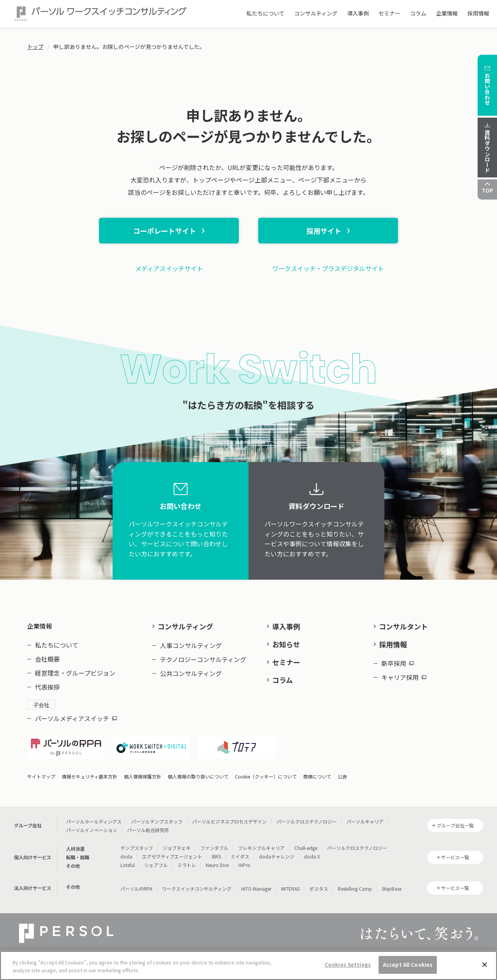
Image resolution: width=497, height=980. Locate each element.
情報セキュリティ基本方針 (89, 776)
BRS (216, 856)
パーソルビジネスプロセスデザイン (229, 821)
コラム (418, 13)
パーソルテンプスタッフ (156, 821)
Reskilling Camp (355, 888)
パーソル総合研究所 (148, 830)
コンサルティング (315, 13)
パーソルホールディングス (94, 821)
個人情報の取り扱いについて (198, 776)
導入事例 (358, 13)
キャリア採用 (403, 677)
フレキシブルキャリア (261, 847)
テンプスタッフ (136, 847)
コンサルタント (403, 626)
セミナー (389, 13)
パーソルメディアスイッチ (76, 718)
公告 (342, 776)
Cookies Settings (348, 969)
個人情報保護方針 (142, 776)
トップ (35, 46)
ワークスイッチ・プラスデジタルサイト (328, 268)
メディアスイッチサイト (169, 268)
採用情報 (478, 13)
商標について (317, 776)
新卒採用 (397, 663)
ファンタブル (214, 847)
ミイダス (240, 856)
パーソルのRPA (136, 888)
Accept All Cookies (408, 969)
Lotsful (127, 865)
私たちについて (266, 13)
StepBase (391, 888)
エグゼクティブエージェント (172, 856)
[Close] (484, 969)
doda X (312, 856)
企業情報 (447, 13)
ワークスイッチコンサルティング (196, 888)
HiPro (244, 865)
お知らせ (286, 644)
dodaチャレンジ (276, 856)
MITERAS (290, 888)
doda (126, 856)
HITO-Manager (256, 888)
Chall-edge (305, 847)
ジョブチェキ (177, 847)
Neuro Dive (217, 865)
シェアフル (156, 865)
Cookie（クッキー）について (266, 776)
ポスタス (318, 888)
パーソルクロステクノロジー (306, 821)
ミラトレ (186, 865)
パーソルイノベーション (91, 830)
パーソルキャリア (365, 821)
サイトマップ (41, 776)
